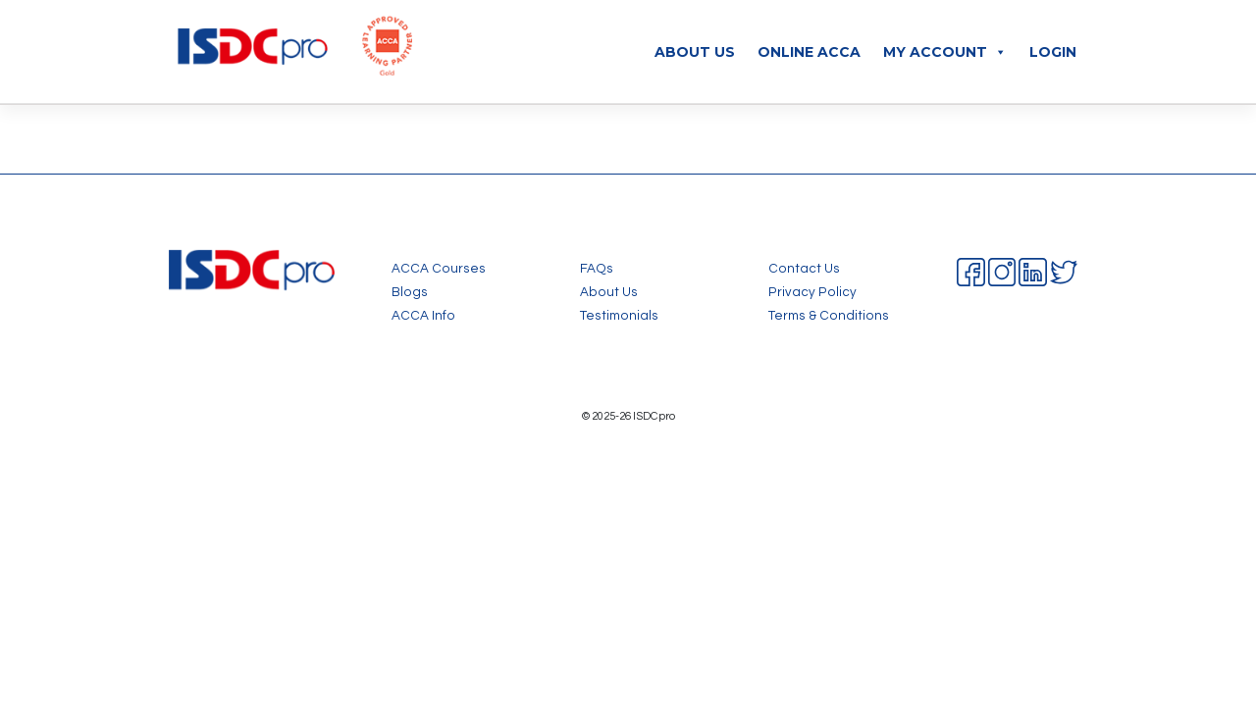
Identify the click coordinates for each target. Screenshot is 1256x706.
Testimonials (619, 316)
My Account (945, 52)
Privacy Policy (812, 292)
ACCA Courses (439, 269)
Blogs (410, 292)
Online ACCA (809, 52)
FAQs (596, 269)
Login (1052, 52)
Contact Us (804, 269)
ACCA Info (423, 316)
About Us (694, 52)
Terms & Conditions (828, 316)
